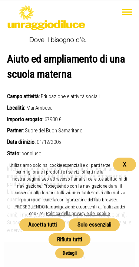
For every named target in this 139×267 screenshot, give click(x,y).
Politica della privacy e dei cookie (78, 213)
